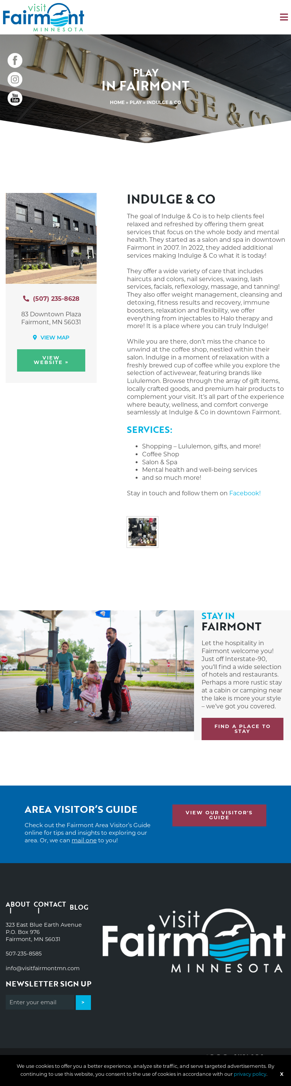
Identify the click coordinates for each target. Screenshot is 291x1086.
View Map (51, 337)
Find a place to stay (242, 728)
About (18, 905)
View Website (51, 360)
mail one (84, 840)
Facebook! (245, 493)
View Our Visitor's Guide (219, 815)
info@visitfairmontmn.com (43, 968)
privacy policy (250, 1074)
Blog (79, 907)
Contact (50, 905)
